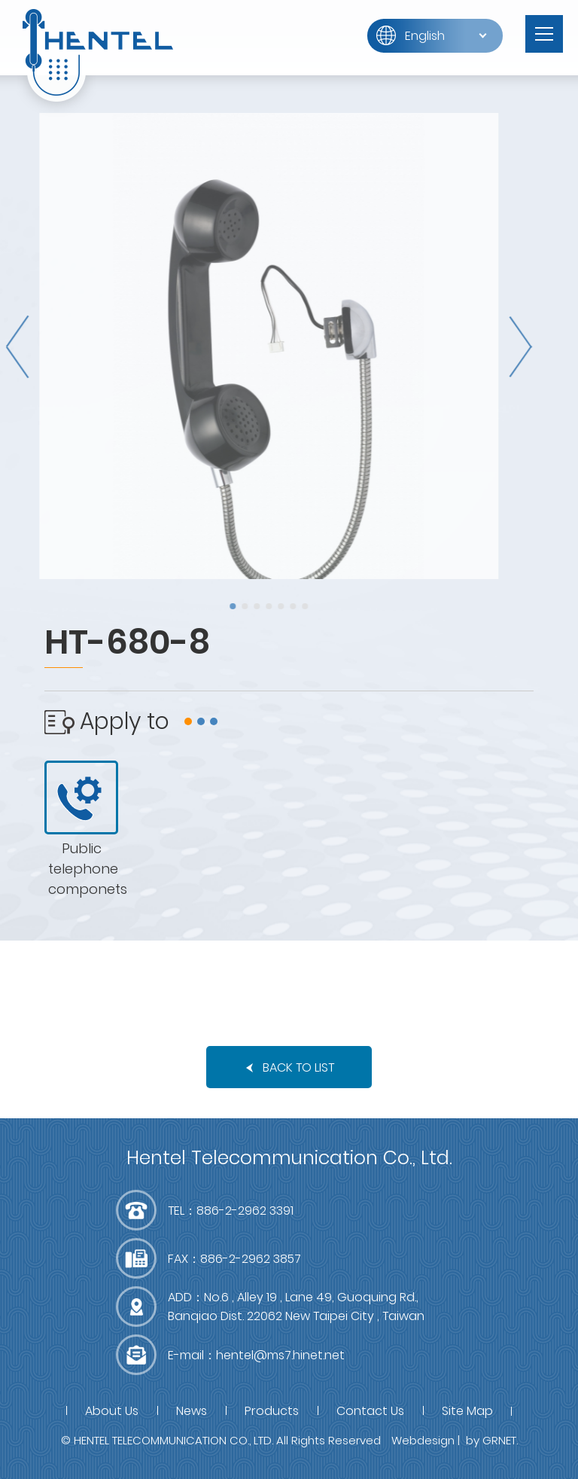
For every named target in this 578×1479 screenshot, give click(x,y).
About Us (111, 1411)
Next (508, 346)
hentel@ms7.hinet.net (280, 1355)
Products (272, 1411)
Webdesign (423, 1440)
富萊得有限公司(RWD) (98, 53)
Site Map (467, 1411)
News (191, 1411)
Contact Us (370, 1411)
